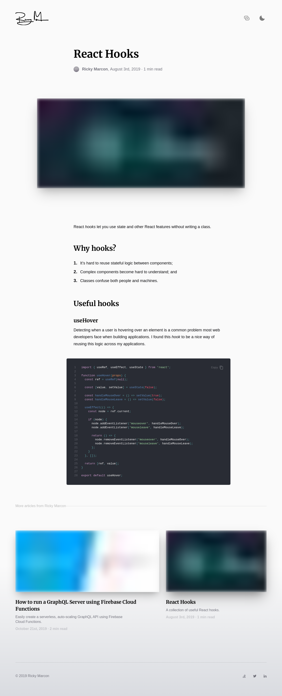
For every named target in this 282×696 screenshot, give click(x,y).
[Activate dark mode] (262, 18)
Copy (217, 368)
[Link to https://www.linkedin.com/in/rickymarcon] (265, 676)
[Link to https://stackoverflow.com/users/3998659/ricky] (244, 676)
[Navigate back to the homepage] (31, 18)
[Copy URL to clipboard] (246, 18)
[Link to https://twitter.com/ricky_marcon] (254, 676)
